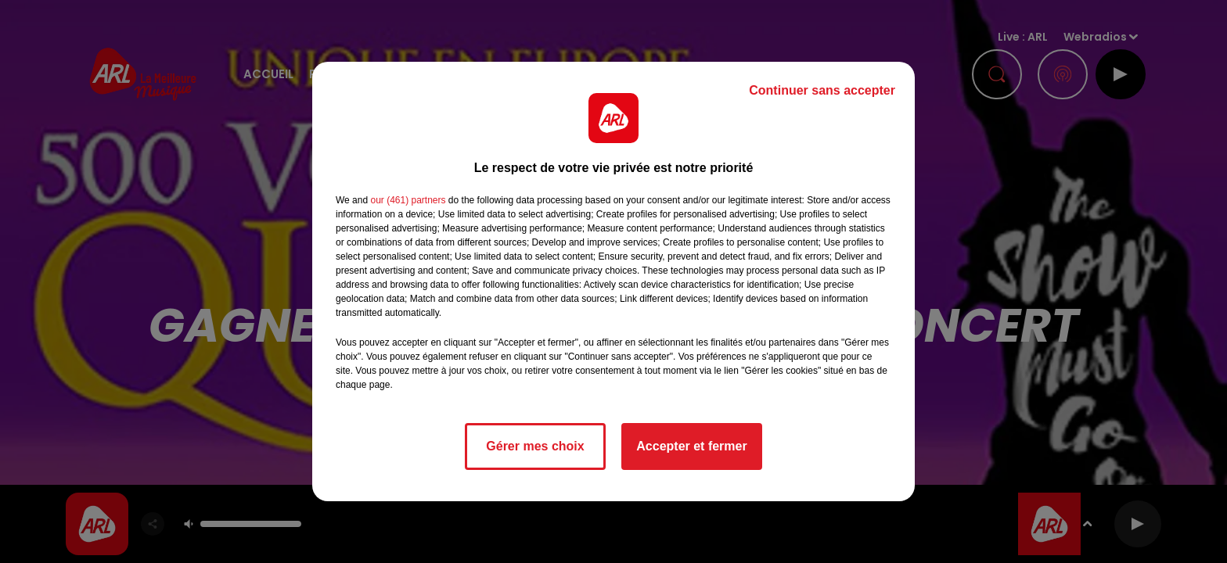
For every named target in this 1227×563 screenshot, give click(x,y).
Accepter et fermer (691, 446)
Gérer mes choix (535, 446)
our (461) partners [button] (407, 200)
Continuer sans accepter (822, 90)
